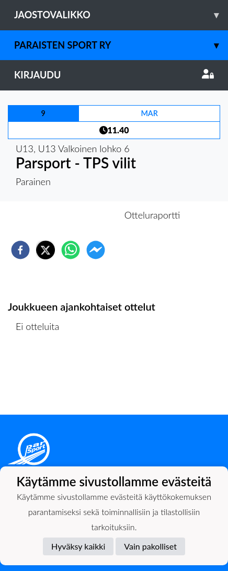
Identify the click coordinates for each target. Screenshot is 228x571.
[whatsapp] (70, 250)
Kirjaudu (114, 75)
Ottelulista (41, 379)
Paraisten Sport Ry (121, 45)
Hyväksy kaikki (78, 546)
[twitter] (45, 250)
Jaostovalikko (121, 15)
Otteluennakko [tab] (78, 215)
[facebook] (20, 250)
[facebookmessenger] (95, 250)
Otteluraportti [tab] (152, 215)
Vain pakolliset (150, 546)
